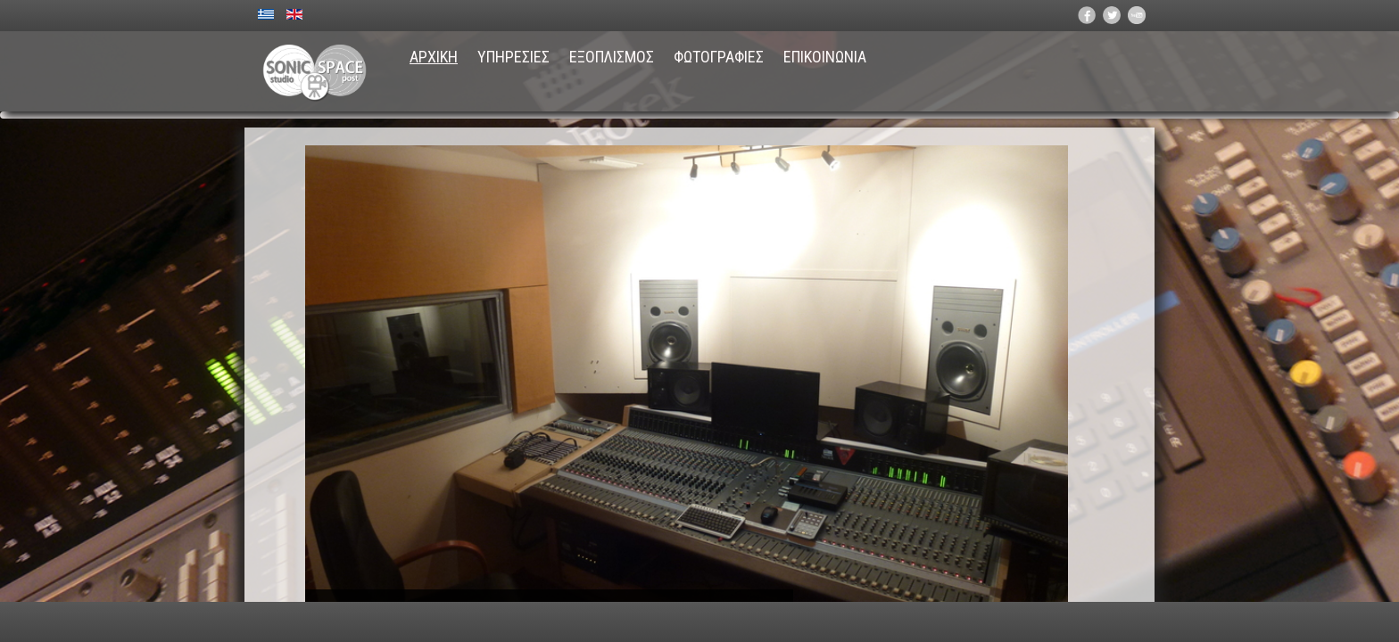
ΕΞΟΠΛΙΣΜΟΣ (611, 56)
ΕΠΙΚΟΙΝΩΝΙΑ (824, 56)
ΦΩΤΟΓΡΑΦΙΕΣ (719, 56)
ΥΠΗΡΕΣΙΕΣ (513, 56)
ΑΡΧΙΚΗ (434, 56)
